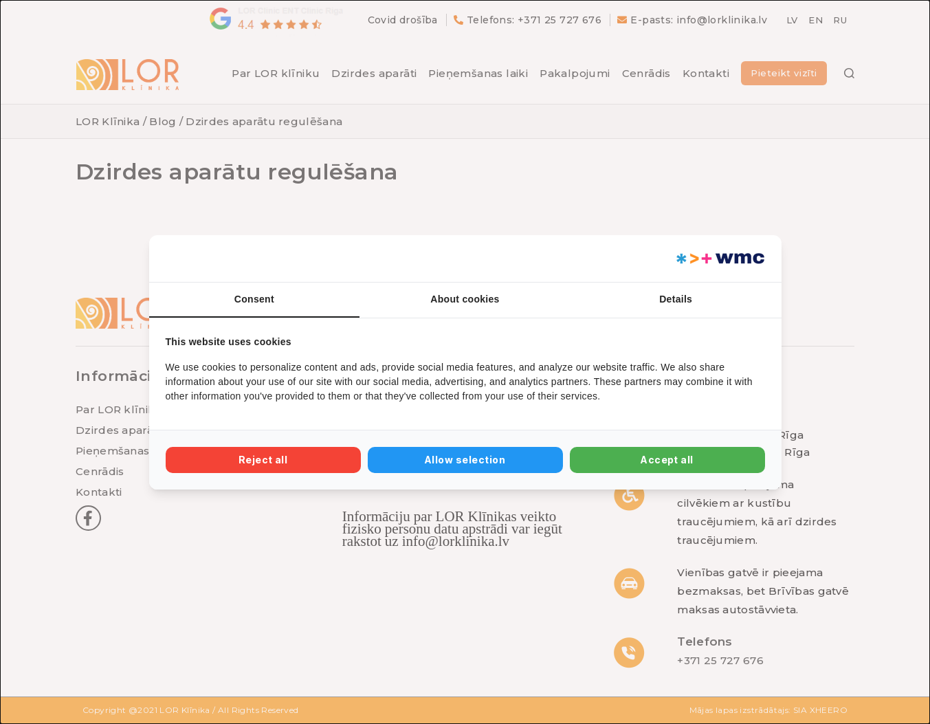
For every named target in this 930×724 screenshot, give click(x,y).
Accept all (667, 459)
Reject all (263, 459)
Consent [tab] (254, 299)
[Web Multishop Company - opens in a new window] (719, 258)
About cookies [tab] (464, 299)
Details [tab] (675, 299)
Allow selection (465, 459)
